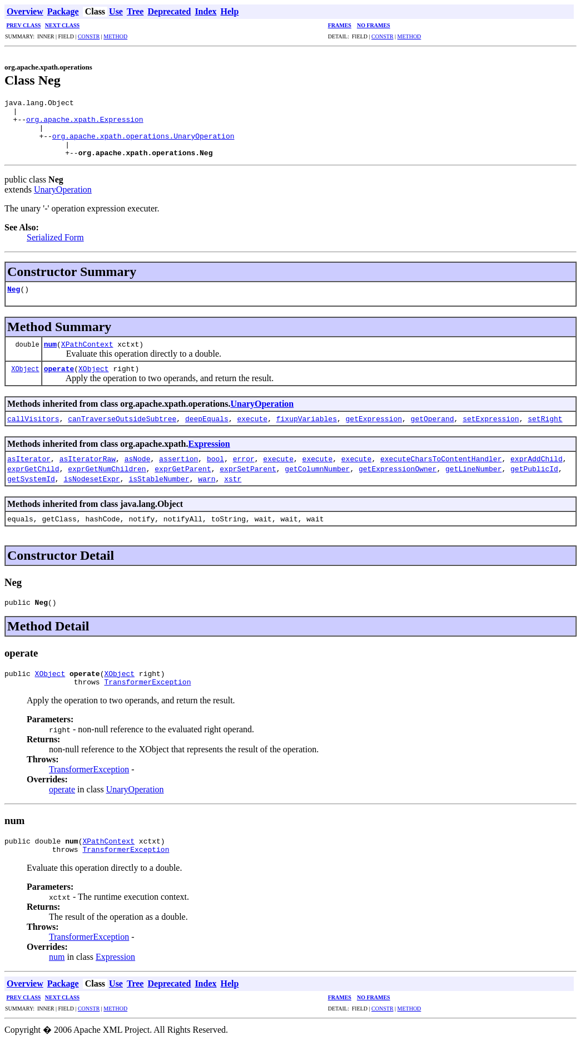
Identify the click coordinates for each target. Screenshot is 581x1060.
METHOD (115, 36)
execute (252, 430)
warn (206, 490)
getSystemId (31, 490)
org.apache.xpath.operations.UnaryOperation (143, 144)
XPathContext (87, 356)
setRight (545, 430)
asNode (138, 470)
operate (59, 380)
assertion (178, 470)
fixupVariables (306, 430)
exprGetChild (33, 480)
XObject (25, 380)
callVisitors (33, 430)
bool (215, 470)
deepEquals (207, 430)
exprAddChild (536, 470)
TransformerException (147, 698)
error (244, 470)
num (50, 356)
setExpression (491, 430)
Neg (13, 300)
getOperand (432, 430)
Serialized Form (55, 249)
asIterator (29, 470)
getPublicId (534, 480)
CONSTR (89, 36)
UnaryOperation (63, 201)
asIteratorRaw (87, 470)
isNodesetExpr (91, 490)
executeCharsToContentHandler (440, 470)
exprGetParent (183, 480)
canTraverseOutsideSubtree (122, 430)
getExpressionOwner (397, 480)
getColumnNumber (317, 480)
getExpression (374, 430)
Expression (209, 455)
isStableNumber (158, 490)
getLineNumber (473, 480)
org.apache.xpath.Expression (84, 124)
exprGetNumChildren (107, 480)
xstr (232, 490)
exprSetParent (248, 480)
